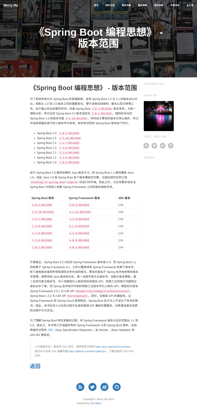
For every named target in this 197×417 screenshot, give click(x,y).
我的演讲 (158, 5)
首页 (96, 5)
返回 (35, 366)
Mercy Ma (11, 5)
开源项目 (175, 5)
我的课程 (142, 5)
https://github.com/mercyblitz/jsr (87, 351)
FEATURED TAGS (154, 83)
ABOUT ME (150, 95)
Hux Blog (95, 403)
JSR (50, 330)
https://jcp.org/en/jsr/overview (112, 346)
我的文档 (110, 5)
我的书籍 (126, 5)
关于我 (190, 5)
